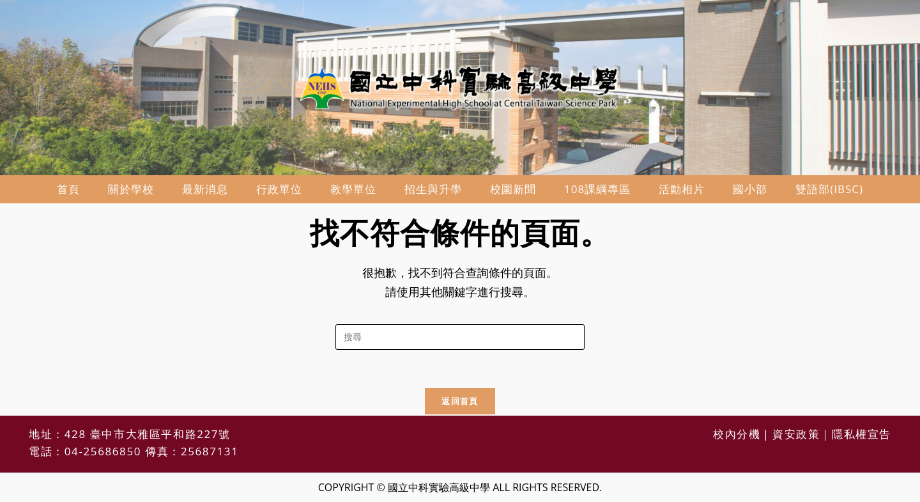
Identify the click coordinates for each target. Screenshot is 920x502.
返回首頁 (459, 401)
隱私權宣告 (861, 434)
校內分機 (736, 434)
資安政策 (796, 434)
